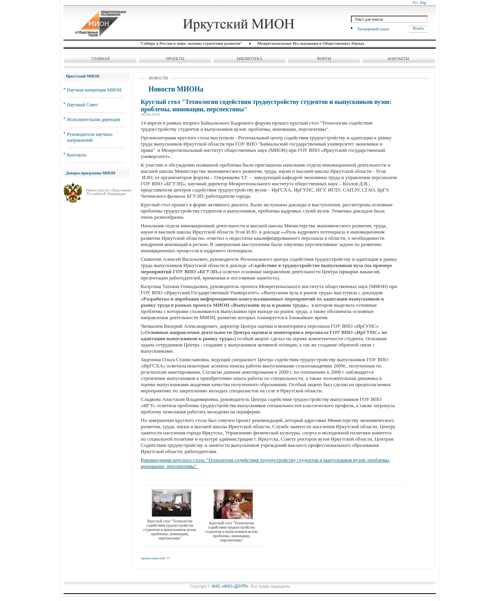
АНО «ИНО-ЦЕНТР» (230, 586)
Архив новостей (153, 558)
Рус (415, 2)
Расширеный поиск (373, 29)
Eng (423, 2)
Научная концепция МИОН (94, 90)
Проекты (175, 58)
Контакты (398, 58)
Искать (418, 28)
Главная (101, 58)
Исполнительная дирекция (93, 119)
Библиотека (249, 58)
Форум (324, 58)
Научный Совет (82, 104)
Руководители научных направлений (90, 137)
